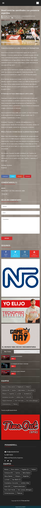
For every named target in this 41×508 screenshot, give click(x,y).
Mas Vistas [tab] (7, 351)
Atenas (4, 386)
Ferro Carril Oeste (19, 400)
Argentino (11, 393)
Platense (15, 404)
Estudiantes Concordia (8, 397)
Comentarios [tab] (20, 351)
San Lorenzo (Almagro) (32, 400)
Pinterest (27, 176)
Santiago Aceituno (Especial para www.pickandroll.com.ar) (19, 16)
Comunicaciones (6, 404)
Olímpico (4, 393)
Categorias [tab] (33, 351)
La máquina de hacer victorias (19, 364)
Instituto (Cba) (20, 397)
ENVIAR (7, 238)
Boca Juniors (11, 386)
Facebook (5, 176)
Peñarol (28, 386)
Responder (5, 194)
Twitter (12, 176)
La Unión (19, 393)
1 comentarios (18, 17)
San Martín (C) (27, 393)
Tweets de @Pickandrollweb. (9, 410)
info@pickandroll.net (12, 452)
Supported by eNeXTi (20, 506)
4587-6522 (9, 455)
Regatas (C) (20, 386)
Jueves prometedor (16, 356)
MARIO (3, 188)
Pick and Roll (25, 500)
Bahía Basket (21, 390)
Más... (13, 358)
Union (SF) (28, 397)
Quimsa (14, 390)
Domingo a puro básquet (18, 371)
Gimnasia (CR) (5, 390)
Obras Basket (30, 390)
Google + (20, 176)
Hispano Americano (7, 400)
